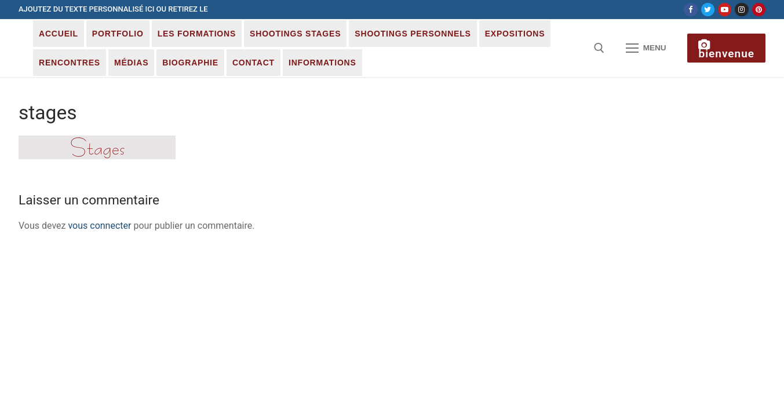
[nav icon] (646, 48)
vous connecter (99, 225)
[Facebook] (690, 9)
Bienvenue (726, 49)
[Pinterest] (758, 9)
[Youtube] (724, 9)
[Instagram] (741, 9)
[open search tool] (599, 48)
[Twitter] (707, 9)
